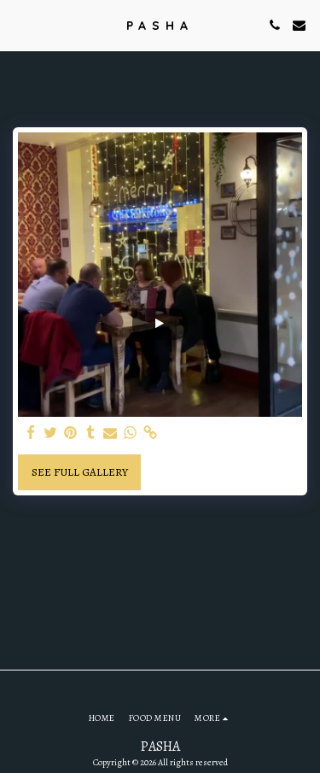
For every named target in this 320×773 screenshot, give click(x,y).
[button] (18, 24)
